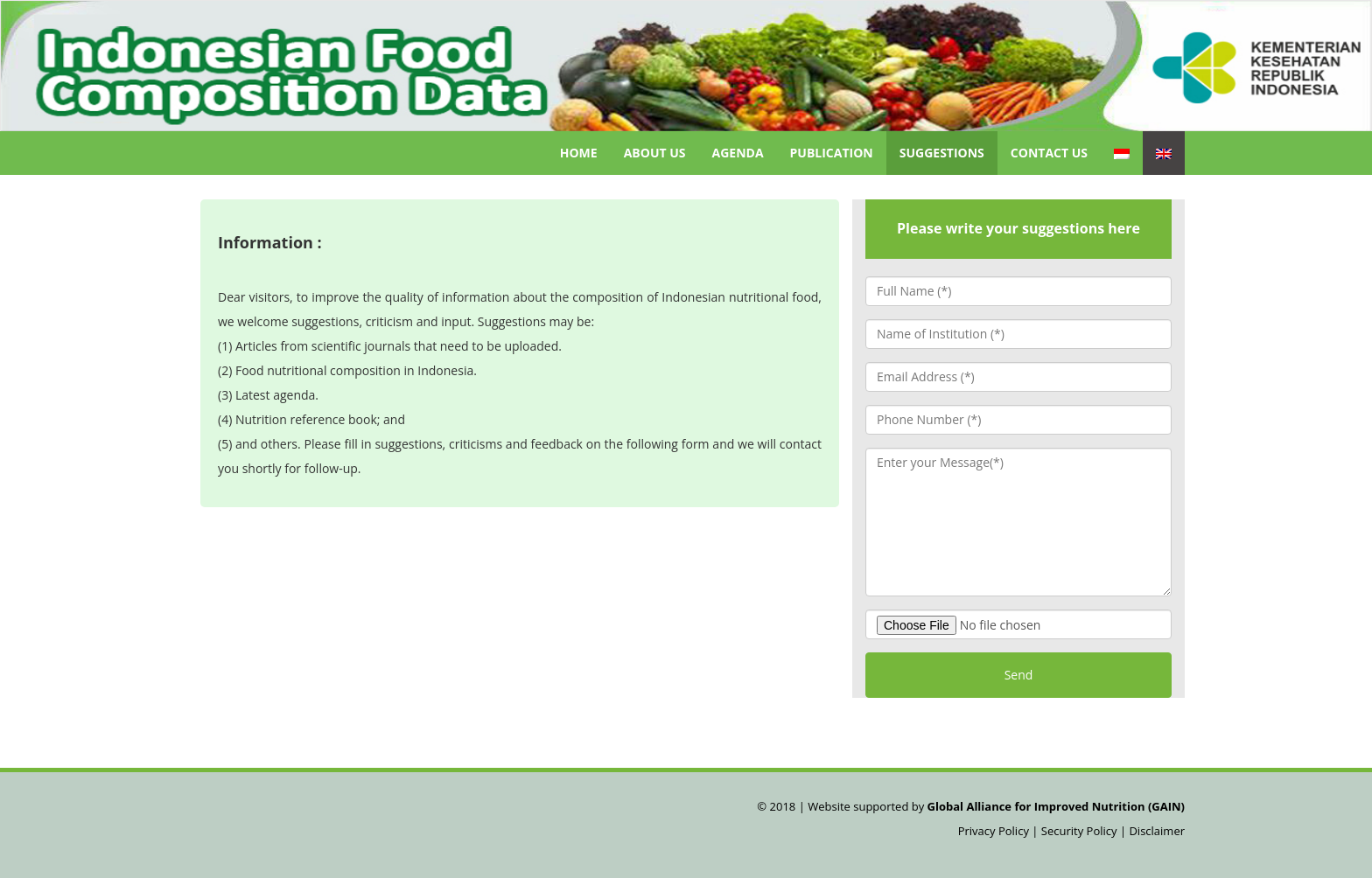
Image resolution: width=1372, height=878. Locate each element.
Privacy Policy (995, 831)
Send (1018, 674)
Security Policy (1079, 831)
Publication (831, 152)
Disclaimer (1157, 831)
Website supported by (995, 806)
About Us (655, 152)
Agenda (738, 152)
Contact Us (1049, 152)
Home (579, 152)
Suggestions (942, 152)
